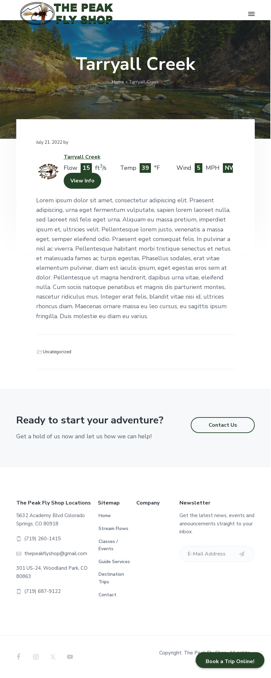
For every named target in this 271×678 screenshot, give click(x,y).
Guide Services (114, 561)
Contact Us (223, 425)
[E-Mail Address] (217, 554)
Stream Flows (113, 528)
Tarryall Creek (82, 157)
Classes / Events (108, 545)
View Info (82, 180)
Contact (107, 595)
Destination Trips (111, 578)
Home (118, 82)
